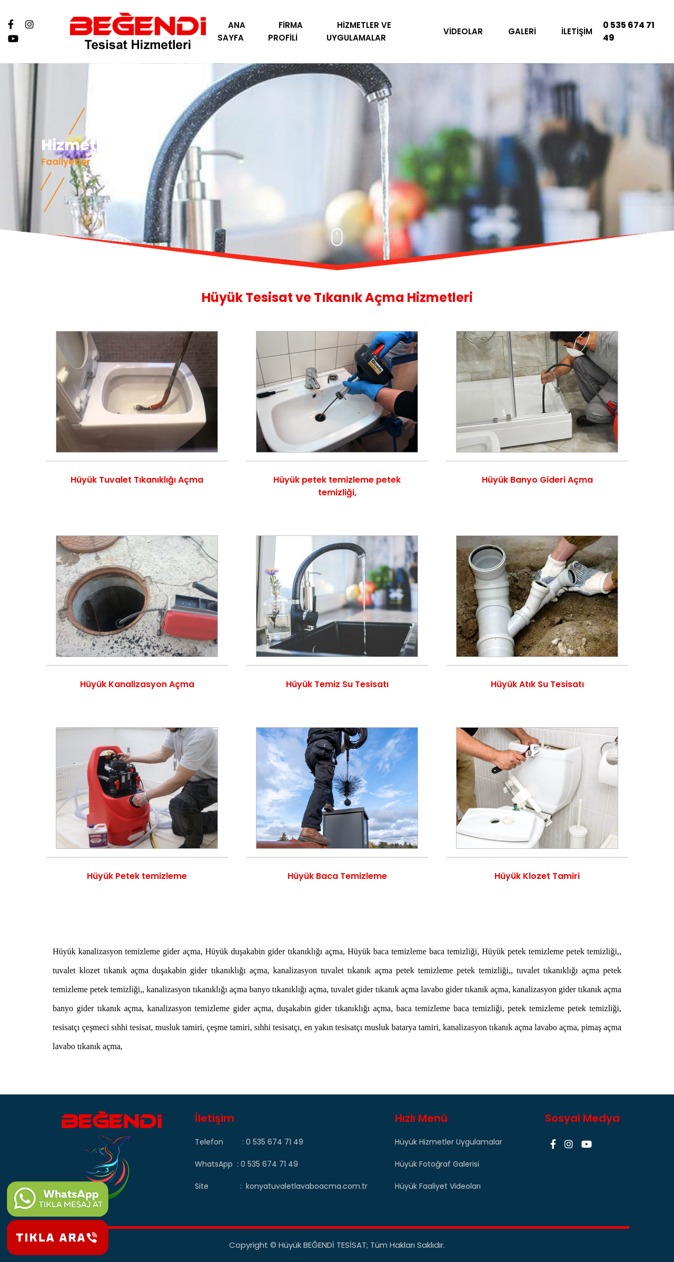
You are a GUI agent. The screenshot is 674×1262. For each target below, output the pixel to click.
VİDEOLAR (461, 31)
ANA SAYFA (237, 31)
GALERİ (520, 31)
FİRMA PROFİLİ (289, 31)
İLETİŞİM (575, 31)
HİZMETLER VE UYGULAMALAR (361, 31)
